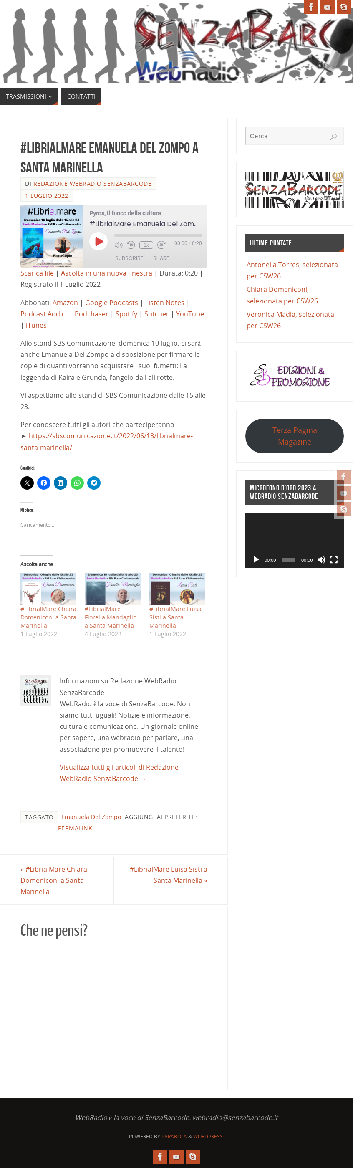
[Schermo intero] (334, 560)
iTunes (36, 325)
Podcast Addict (44, 314)
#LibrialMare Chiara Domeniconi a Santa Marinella (48, 617)
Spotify (126, 314)
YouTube (190, 314)
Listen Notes (164, 302)
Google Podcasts (111, 302)
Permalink (75, 828)
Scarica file (37, 273)
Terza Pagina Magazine (294, 435)
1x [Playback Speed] (146, 245)
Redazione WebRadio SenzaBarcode (92, 183)
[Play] (256, 560)
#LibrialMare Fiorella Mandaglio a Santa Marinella (110, 617)
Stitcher (156, 314)
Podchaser (91, 314)
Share (161, 258)
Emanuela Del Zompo (91, 817)
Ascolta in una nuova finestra (106, 273)
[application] (294, 540)
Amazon (65, 302)
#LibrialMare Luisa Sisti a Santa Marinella (175, 617)
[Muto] (321, 560)
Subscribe (129, 258)
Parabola (174, 1136)
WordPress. (208, 1136)
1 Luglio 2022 (46, 196)
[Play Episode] (98, 241)
